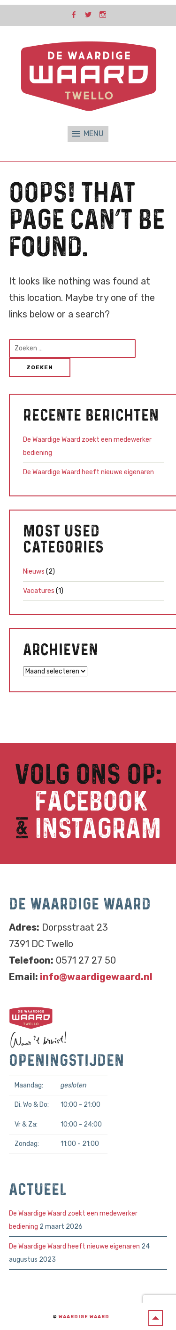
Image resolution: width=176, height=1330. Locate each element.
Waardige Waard (84, 1317)
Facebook (91, 802)
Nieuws (34, 572)
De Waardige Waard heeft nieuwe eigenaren (88, 472)
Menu (94, 133)
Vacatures (38, 591)
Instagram (98, 829)
